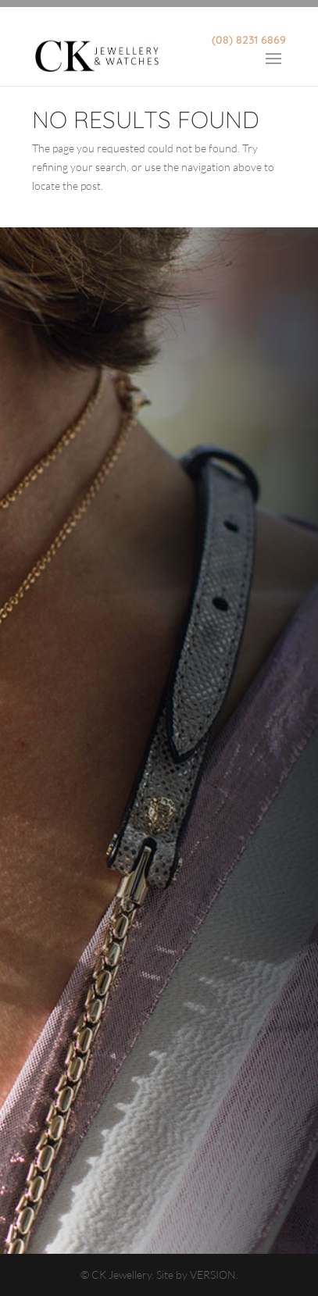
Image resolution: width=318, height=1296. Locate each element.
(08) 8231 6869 (249, 40)
